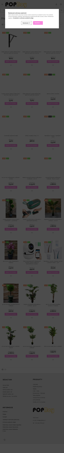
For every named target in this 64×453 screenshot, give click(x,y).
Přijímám (37, 23)
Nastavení (26, 23)
